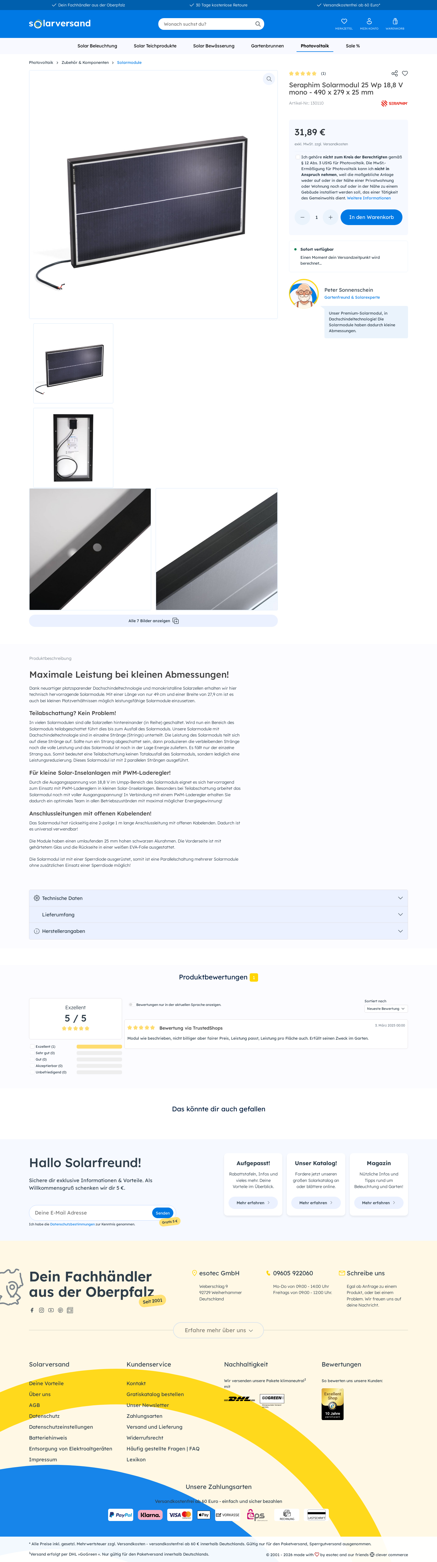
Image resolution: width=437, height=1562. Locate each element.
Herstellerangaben (59, 931)
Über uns (40, 1394)
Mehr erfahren (253, 1202)
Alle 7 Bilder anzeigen (153, 621)
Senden (163, 1213)
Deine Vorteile (46, 1383)
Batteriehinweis (48, 1438)
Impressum (43, 1459)
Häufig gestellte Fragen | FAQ (163, 1448)
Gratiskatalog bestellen (155, 1394)
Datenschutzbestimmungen (72, 1224)
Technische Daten (58, 898)
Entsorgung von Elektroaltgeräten (70, 1448)
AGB (34, 1405)
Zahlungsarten (144, 1416)
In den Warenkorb (371, 217)
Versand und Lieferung (155, 1427)
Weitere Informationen (369, 198)
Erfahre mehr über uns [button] (219, 1330)
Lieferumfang (54, 914)
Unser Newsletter (148, 1405)
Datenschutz (44, 1416)
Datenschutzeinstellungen (61, 1427)
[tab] (218, 977)
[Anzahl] (316, 217)
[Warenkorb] (395, 24)
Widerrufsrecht (145, 1438)
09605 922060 (289, 1273)
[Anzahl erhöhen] (330, 217)
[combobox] (205, 24)
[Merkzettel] (344, 24)
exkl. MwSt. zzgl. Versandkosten (321, 144)
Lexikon (136, 1459)
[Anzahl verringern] (302, 217)
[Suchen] (257, 24)
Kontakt (136, 1383)
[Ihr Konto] (369, 24)
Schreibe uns (362, 1273)
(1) (307, 74)
